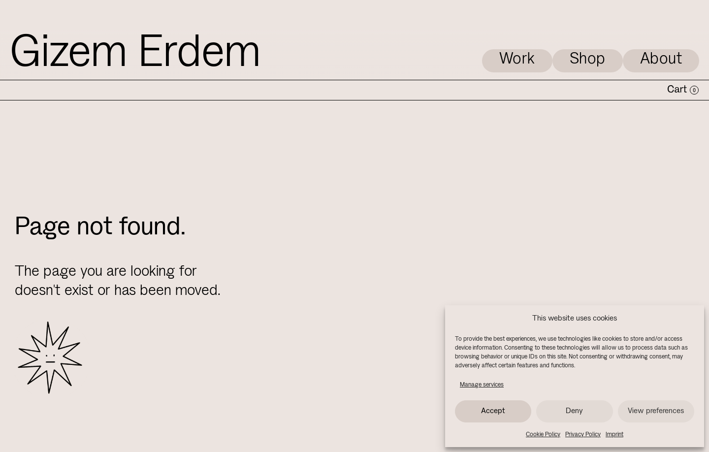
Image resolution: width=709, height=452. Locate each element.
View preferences (656, 411)
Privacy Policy (583, 434)
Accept (493, 411)
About (661, 59)
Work (517, 59)
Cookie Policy (543, 434)
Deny (574, 411)
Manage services (482, 384)
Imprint (614, 434)
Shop (588, 59)
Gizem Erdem (135, 54)
